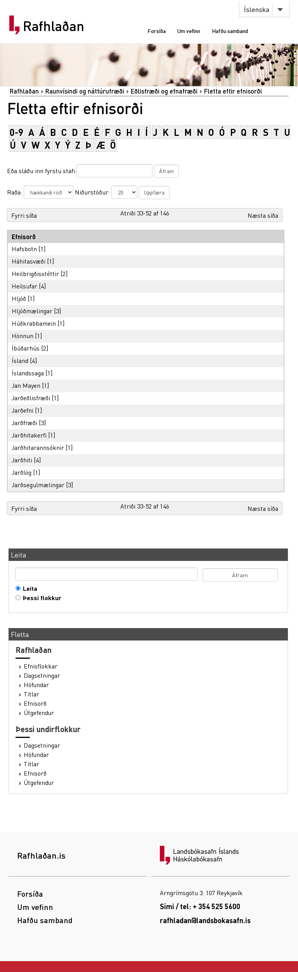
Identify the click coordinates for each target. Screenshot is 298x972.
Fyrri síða (24, 215)
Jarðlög (21, 472)
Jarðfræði (24, 422)
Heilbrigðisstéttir (35, 273)
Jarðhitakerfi (29, 435)
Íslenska (256, 9)
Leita (28, 588)
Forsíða (156, 30)
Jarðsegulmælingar (38, 485)
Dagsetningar (42, 675)
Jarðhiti (22, 460)
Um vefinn (188, 30)
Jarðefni (22, 410)
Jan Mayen (26, 385)
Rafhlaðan (53, 26)
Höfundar (36, 685)
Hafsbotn (24, 249)
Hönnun (22, 336)
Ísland (20, 360)
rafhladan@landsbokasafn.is (205, 920)
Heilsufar (24, 286)
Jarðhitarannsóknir (38, 447)
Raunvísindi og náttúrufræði (84, 91)
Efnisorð (35, 703)
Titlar (31, 694)
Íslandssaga (28, 373)
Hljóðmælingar (32, 311)
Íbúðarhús (26, 348)
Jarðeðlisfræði (31, 398)
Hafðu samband (230, 30)
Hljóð (19, 298)
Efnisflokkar (40, 666)
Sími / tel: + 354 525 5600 (200, 906)
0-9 (16, 132)
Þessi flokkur (40, 598)
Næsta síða (263, 215)
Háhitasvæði (28, 261)
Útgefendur (39, 713)
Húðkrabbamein (34, 323)
